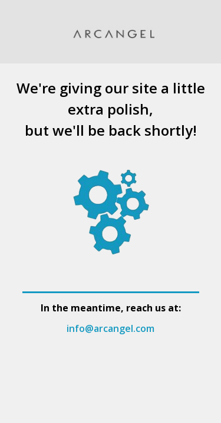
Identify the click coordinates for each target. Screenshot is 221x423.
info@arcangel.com (110, 328)
